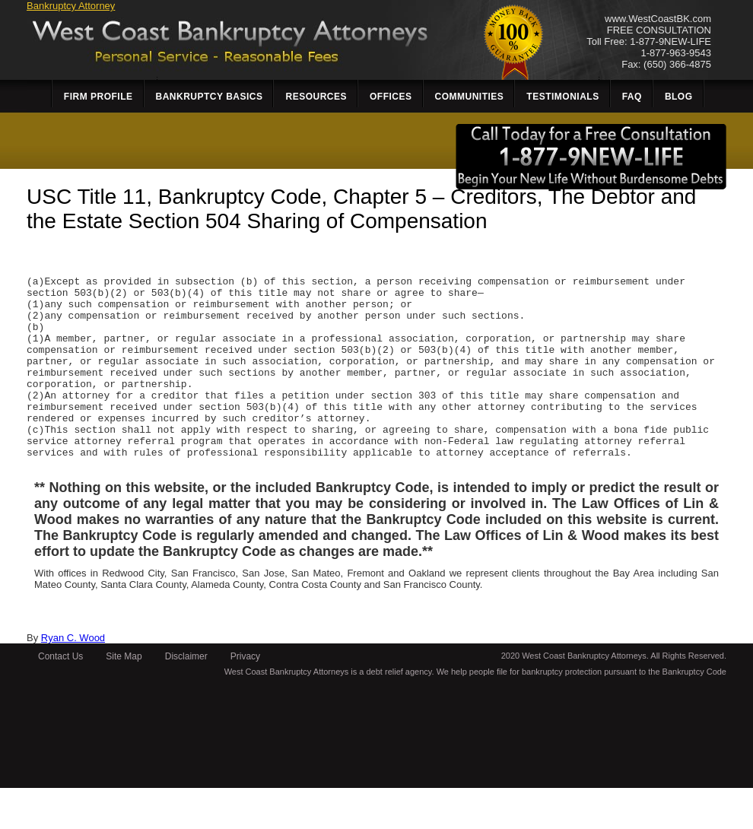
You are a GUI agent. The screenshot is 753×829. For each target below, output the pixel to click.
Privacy (245, 697)
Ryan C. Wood (73, 678)
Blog (679, 96)
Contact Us (60, 697)
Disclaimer (186, 697)
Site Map (123, 697)
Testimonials (562, 96)
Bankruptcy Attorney (71, 5)
